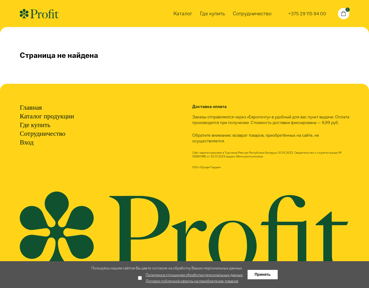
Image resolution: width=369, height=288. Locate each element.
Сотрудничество (252, 13)
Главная (31, 107)
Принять (263, 274)
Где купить (212, 13)
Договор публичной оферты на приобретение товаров (192, 281)
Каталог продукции (47, 116)
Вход (27, 142)
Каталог (182, 13)
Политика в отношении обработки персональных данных (194, 275)
